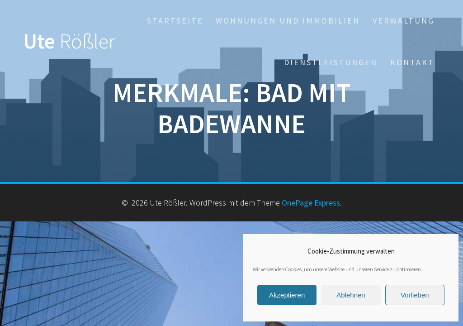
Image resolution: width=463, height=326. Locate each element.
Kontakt (412, 62)
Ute (69, 41)
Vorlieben (415, 295)
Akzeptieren (287, 295)
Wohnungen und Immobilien (288, 20)
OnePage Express (311, 202)
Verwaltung (404, 20)
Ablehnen (350, 295)
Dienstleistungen (331, 62)
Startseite (175, 20)
